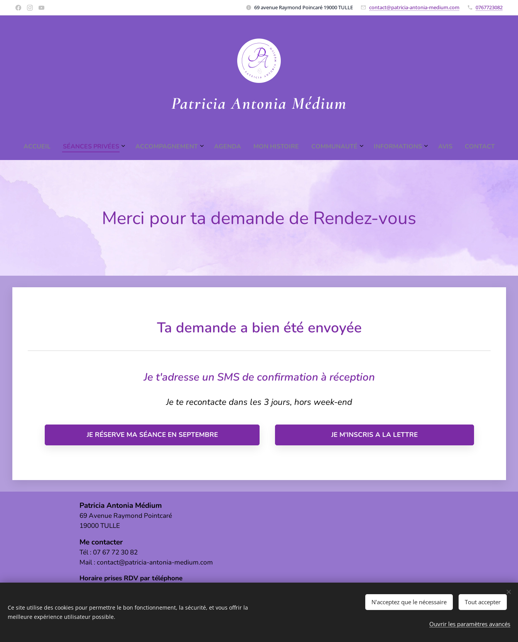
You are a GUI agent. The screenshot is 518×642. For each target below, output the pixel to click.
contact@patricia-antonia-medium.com (414, 7)
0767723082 (489, 7)
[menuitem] (205, 146)
